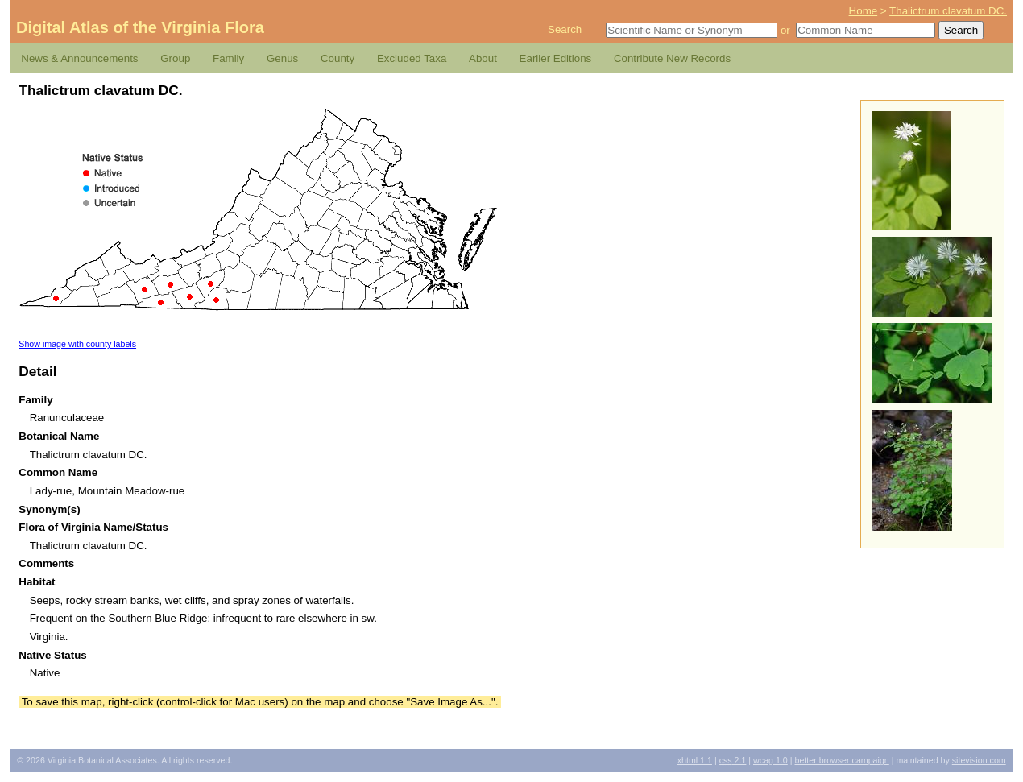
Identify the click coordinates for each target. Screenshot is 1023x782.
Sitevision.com (979, 760)
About (483, 58)
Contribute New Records (672, 58)
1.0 (770, 760)
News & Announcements (79, 58)
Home (863, 11)
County (337, 58)
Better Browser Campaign (841, 760)
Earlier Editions (556, 58)
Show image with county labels (77, 344)
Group (175, 58)
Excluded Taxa (411, 58)
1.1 (694, 760)
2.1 (733, 760)
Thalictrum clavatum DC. (948, 11)
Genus (282, 58)
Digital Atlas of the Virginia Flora (140, 27)
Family (228, 58)
